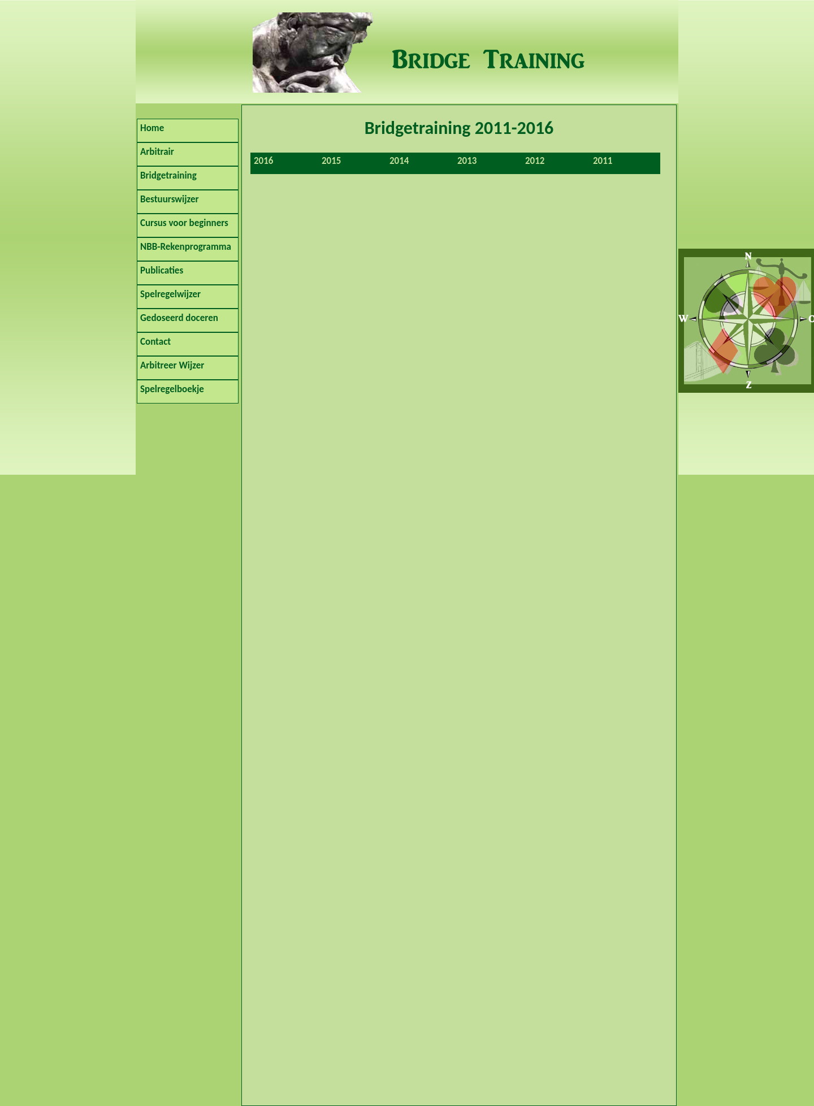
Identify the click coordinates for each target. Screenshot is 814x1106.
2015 (331, 161)
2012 (534, 161)
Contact (155, 342)
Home (152, 128)
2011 (602, 161)
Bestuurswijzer (169, 199)
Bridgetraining (168, 175)
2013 (467, 161)
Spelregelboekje (172, 389)
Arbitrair (157, 152)
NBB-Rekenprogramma (185, 247)
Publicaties (161, 270)
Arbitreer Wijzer (172, 365)
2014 (399, 161)
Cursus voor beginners (184, 223)
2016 (263, 161)
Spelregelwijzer (170, 294)
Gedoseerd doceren (179, 318)
